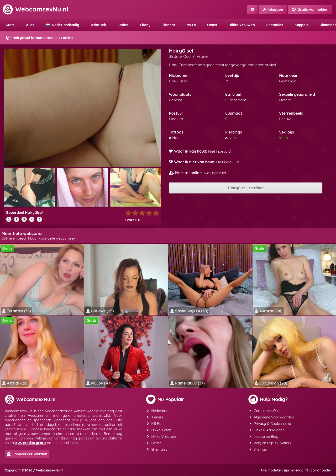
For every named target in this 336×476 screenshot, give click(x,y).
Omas (212, 24)
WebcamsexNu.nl (35, 9)
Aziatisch (98, 24)
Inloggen (273, 9)
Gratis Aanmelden (310, 9)
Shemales (274, 24)
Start (10, 24)
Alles (30, 24)
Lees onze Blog (263, 436)
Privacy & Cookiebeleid (270, 423)
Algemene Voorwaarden (271, 417)
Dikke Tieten (159, 430)
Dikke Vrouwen (241, 24)
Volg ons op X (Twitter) (270, 443)
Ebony (145, 24)
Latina (123, 24)
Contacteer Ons (264, 410)
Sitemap (258, 449)
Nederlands (158, 410)
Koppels (301, 24)
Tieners (168, 24)
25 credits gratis (32, 442)
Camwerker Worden (27, 454)
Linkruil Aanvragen (267, 430)
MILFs (191, 24)
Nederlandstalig (62, 24)
